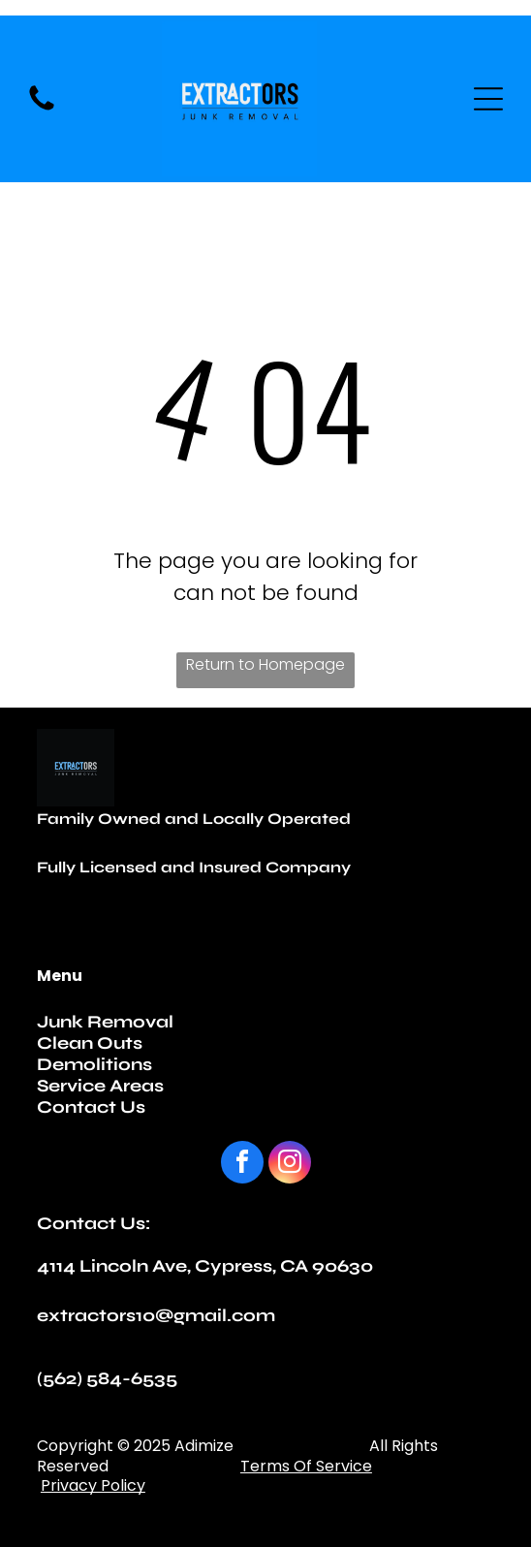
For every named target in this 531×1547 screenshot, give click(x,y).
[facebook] (242, 1164)
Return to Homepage (265, 664)
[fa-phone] (41, 109)
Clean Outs (89, 1043)
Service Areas (100, 1085)
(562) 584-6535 (107, 1378)
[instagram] (289, 1164)
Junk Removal (105, 1021)
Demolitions (94, 1064)
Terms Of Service (306, 1466)
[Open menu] (488, 98)
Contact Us (91, 1107)
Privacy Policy (93, 1485)
